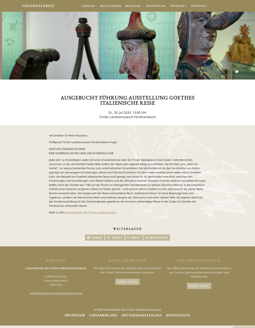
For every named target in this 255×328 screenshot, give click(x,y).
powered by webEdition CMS (244, 327)
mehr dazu (127, 282)
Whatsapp (156, 237)
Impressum (75, 315)
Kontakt (199, 6)
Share (94, 237)
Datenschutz (178, 315)
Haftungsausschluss (142, 315)
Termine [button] (177, 6)
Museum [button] (132, 6)
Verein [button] (88, 6)
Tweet (114, 237)
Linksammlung (103, 315)
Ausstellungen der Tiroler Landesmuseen (90, 212)
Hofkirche (156, 6)
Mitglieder (110, 6)
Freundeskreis (38, 6)
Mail (134, 237)
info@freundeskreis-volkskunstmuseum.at (56, 293)
